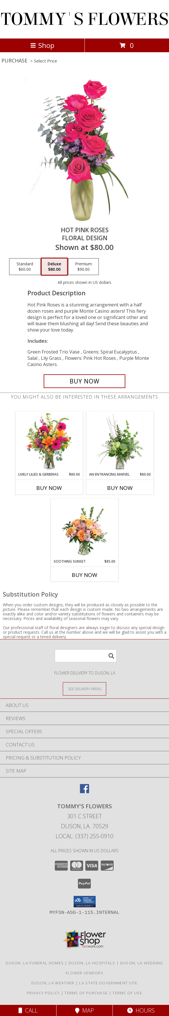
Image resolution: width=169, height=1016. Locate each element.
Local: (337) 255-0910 (84, 836)
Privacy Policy (43, 992)
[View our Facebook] (84, 791)
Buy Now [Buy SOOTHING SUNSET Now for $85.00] (84, 575)
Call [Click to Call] (28, 1010)
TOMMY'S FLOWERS (84, 19)
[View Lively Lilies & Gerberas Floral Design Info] (49, 441)
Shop (42, 45)
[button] (85, 901)
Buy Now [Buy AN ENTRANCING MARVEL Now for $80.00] (120, 488)
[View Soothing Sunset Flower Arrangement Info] (84, 529)
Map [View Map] (84, 1010)
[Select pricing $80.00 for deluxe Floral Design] (54, 266)
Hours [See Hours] (141, 1010)
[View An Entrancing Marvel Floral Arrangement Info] (120, 441)
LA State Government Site (108, 982)
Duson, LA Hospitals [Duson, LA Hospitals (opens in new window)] (92, 962)
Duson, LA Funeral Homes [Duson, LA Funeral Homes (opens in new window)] (35, 962)
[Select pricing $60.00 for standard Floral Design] (24, 266)
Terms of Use (127, 992)
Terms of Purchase (86, 992)
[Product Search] (85, 655)
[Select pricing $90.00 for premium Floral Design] (83, 266)
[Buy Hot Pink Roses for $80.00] (84, 381)
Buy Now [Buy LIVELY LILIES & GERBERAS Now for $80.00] (49, 488)
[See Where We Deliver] (84, 688)
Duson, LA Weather (52, 982)
